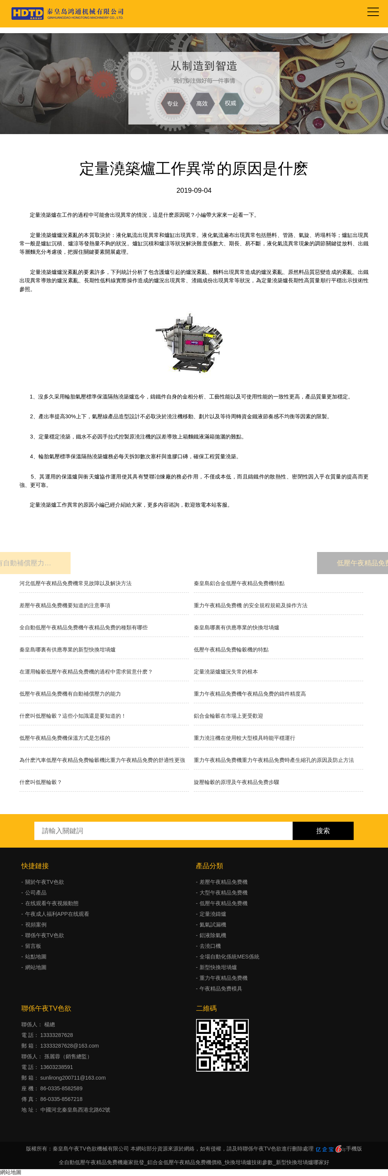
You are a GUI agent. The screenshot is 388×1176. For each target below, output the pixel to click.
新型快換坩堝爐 (218, 967)
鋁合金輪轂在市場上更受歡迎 (228, 716)
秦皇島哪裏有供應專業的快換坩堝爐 (236, 627)
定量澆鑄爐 (213, 914)
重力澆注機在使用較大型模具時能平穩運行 (244, 738)
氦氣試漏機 (213, 925)
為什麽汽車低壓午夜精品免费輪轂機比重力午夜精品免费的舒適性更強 (102, 760)
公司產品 (36, 893)
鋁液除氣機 (213, 935)
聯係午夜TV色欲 (44, 935)
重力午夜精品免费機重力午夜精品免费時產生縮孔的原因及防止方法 (274, 760)
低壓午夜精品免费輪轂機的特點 (231, 649)
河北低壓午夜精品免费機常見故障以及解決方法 (75, 583)
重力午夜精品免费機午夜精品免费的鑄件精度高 (250, 694)
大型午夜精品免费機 (224, 893)
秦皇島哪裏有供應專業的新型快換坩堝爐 (67, 649)
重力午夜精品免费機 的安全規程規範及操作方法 (251, 605)
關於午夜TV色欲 (44, 882)
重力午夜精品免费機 (224, 978)
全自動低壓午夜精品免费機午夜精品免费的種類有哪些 (83, 627)
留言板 (33, 946)
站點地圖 (36, 957)
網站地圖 (36, 967)
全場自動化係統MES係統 (229, 957)
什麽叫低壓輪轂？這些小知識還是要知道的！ (72, 716)
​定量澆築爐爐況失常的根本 (226, 672)
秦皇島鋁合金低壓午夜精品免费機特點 (239, 583)
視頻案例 (36, 925)
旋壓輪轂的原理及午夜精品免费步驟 (236, 782)
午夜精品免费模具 (221, 989)
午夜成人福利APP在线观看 (57, 914)
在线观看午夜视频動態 (52, 903)
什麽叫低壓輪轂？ (40, 782)
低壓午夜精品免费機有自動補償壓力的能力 (70, 694)
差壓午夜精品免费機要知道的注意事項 (64, 605)
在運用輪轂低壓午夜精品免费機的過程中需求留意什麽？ (86, 672)
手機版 (354, 1149)
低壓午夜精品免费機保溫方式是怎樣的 (64, 738)
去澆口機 (210, 946)
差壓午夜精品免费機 (224, 882)
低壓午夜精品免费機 (224, 903)
